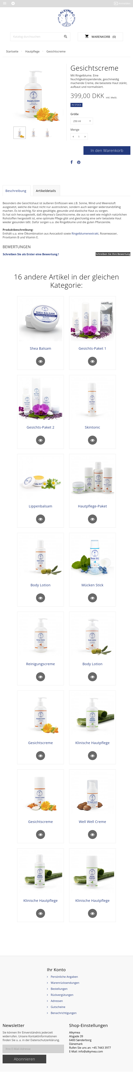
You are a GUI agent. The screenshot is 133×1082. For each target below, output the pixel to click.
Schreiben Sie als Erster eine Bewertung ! (31, 255)
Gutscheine (58, 1017)
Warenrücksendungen (65, 993)
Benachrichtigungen (64, 1023)
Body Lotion (40, 589)
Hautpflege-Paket (92, 509)
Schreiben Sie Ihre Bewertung (113, 254)
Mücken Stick (92, 589)
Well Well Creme (92, 829)
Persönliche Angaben (64, 987)
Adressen (57, 1011)
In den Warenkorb (107, 150)
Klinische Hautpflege (92, 749)
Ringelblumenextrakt (85, 234)
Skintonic (92, 429)
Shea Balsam (40, 349)
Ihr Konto (56, 980)
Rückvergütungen (62, 1005)
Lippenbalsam (40, 509)
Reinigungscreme (40, 669)
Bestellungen (59, 999)
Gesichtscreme (40, 749)
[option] (19, 133)
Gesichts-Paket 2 (40, 429)
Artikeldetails (47, 191)
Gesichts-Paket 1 (92, 349)
